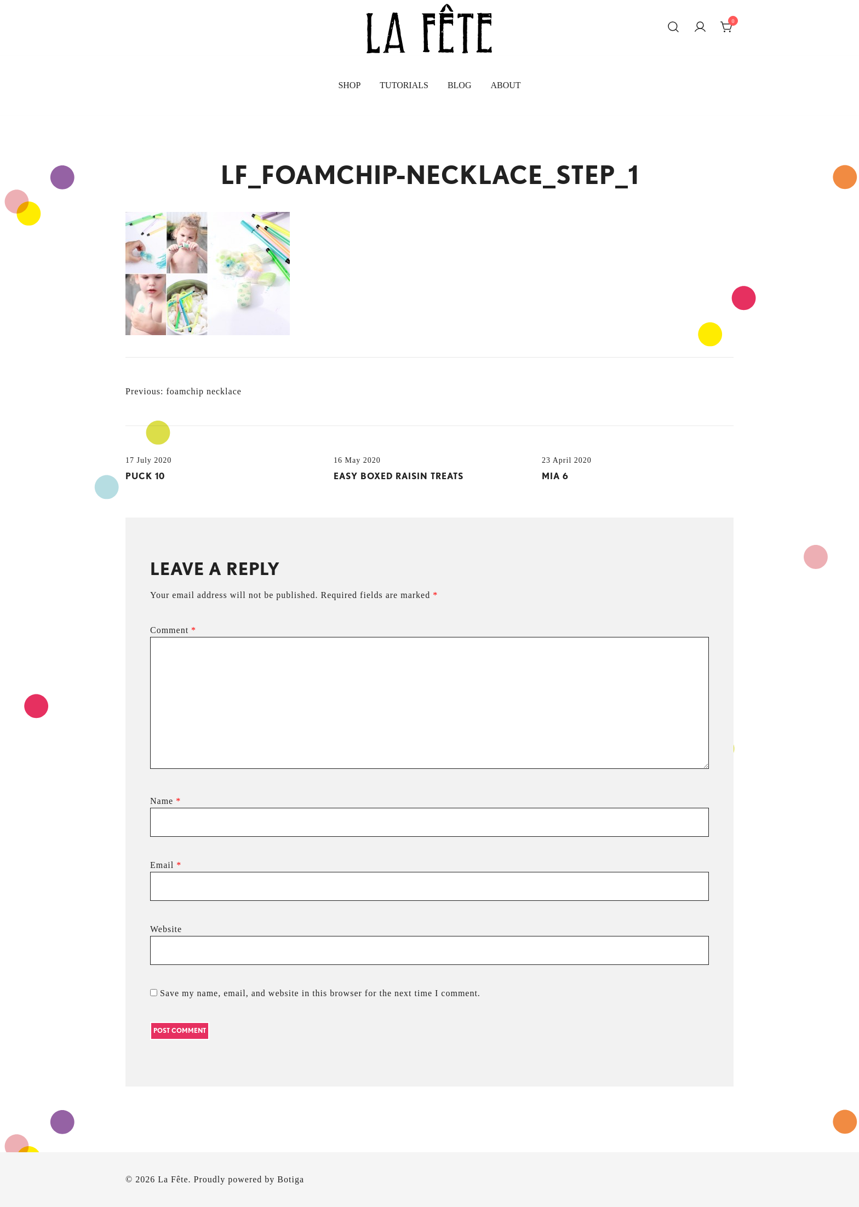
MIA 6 (555, 476)
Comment (173, 630)
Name (165, 801)
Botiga (290, 1179)
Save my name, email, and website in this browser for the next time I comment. (320, 993)
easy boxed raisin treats (398, 476)
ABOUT (505, 85)
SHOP (349, 85)
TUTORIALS (404, 85)
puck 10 (145, 476)
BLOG (460, 85)
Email (165, 865)
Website (166, 929)
